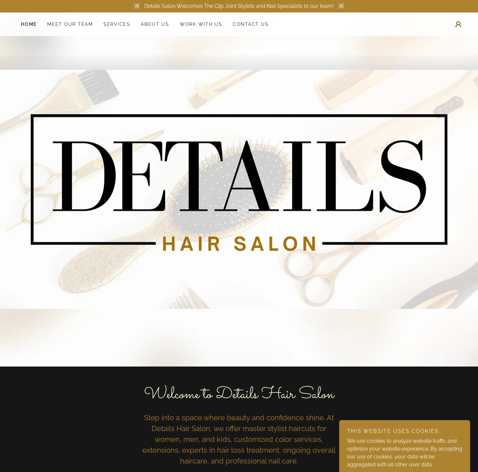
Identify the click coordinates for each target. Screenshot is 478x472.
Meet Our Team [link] (70, 24)
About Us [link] (155, 24)
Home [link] (29, 24)
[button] (458, 24)
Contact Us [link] (251, 24)
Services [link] (116, 24)
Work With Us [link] (201, 24)
